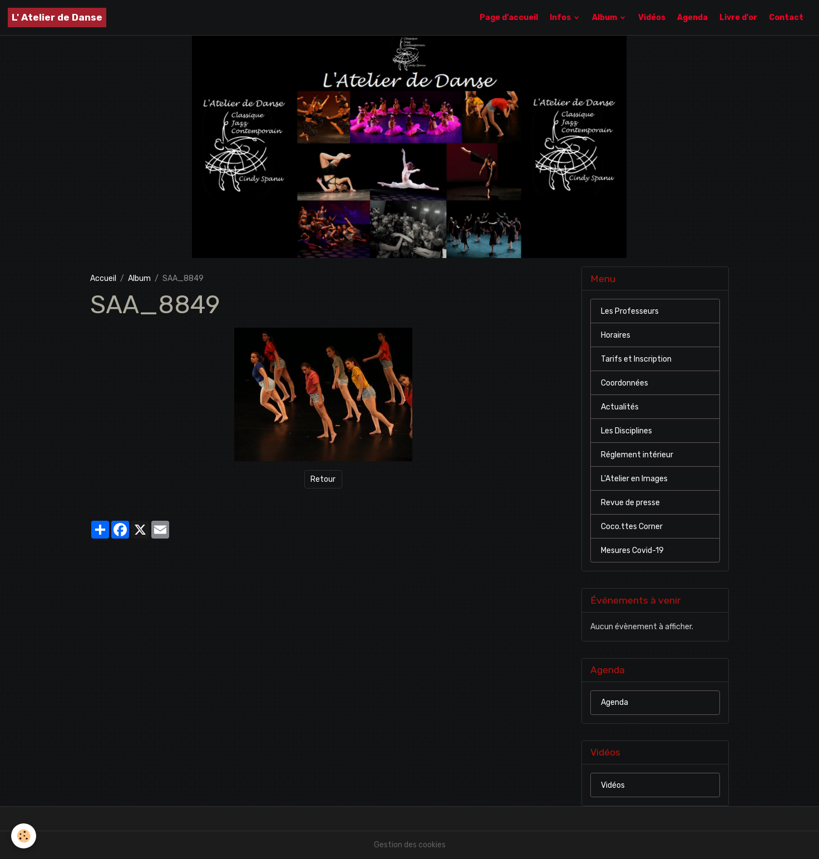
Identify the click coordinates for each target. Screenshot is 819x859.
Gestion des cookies (410, 845)
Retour (323, 479)
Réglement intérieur (637, 455)
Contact (786, 17)
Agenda (692, 17)
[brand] (57, 17)
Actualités (620, 407)
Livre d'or (738, 17)
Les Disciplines (626, 431)
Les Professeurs (630, 311)
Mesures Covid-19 (632, 550)
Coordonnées (624, 383)
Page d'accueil (509, 17)
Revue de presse (630, 502)
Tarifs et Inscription (636, 359)
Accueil (103, 278)
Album (605, 17)
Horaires (615, 335)
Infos (561, 17)
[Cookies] (23, 835)
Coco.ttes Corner (632, 526)
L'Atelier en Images (634, 478)
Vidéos (651, 17)
